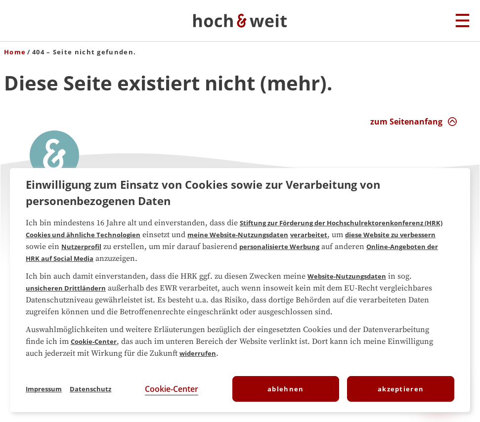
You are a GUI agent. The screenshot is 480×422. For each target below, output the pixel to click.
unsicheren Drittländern (66, 288)
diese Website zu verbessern (390, 234)
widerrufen (197, 353)
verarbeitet (308, 234)
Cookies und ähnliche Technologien (83, 234)
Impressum (44, 388)
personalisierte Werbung (279, 246)
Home (15, 51)
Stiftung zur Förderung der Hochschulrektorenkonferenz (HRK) (341, 222)
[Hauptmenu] (462, 21)
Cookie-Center (94, 341)
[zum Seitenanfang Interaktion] (413, 121)
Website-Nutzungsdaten (346, 276)
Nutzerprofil (81, 246)
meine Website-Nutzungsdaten (237, 234)
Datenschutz (90, 388)
